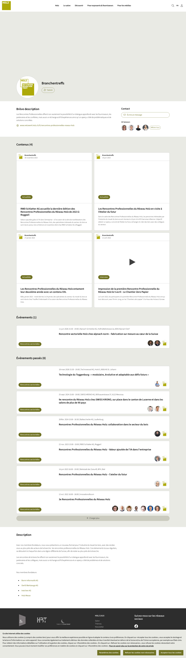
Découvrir (79, 5)
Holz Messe (25, 595)
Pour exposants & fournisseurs (100, 5)
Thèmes (98, 623)
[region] (93, 644)
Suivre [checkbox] (48, 90)
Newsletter (99, 626)
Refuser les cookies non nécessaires (139, 652)
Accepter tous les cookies (171, 652)
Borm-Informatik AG (29, 580)
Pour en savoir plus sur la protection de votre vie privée (131, 646)
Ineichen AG (26, 590)
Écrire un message (132, 114)
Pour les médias (124, 5)
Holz (57, 5)
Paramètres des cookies (109, 652)
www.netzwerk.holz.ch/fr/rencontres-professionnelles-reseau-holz (45, 125)
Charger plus (93, 518)
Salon (97, 620)
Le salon (67, 5)
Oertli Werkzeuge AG (29, 585)
